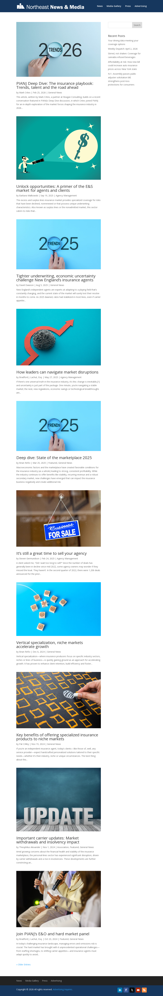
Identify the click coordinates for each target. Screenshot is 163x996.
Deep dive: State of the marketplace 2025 (54, 457)
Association (63, 847)
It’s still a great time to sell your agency (51, 553)
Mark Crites (24, 92)
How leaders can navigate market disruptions (57, 372)
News (100, 6)
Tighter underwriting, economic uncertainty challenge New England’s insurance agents (56, 278)
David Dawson (26, 285)
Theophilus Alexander (29, 847)
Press (128, 6)
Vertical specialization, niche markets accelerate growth (49, 644)
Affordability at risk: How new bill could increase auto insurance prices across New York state (124, 65)
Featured (52, 462)
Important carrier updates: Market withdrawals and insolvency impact (47, 840)
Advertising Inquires (62, 989)
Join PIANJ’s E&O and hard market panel (52, 933)
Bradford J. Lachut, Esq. (30, 377)
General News (55, 92)
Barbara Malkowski (28, 195)
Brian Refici (24, 462)
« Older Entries (23, 964)
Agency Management (66, 195)
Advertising (141, 6)
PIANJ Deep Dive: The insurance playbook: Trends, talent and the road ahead (54, 85)
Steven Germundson (29, 558)
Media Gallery (114, 6)
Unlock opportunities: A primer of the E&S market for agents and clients (54, 188)
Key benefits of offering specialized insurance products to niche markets (57, 737)
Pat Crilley (24, 744)
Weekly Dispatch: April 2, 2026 (123, 48)
